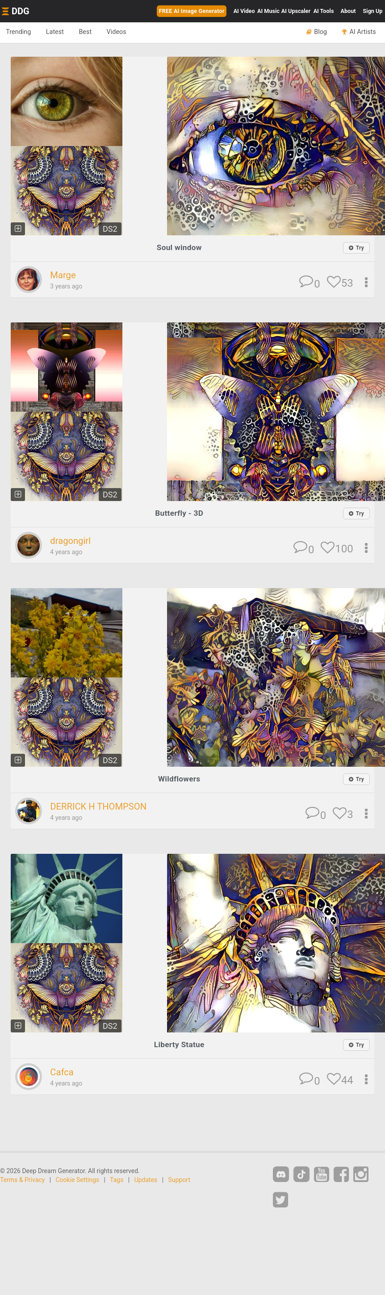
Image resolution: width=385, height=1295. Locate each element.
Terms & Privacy (22, 1179)
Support (179, 1179)
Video (244, 11)
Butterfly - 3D (179, 513)
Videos (123, 32)
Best (90, 32)
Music (268, 11)
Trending (19, 32)
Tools (324, 11)
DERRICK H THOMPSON (100, 806)
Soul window (178, 247)
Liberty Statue (179, 1044)
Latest (58, 32)
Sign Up (373, 11)
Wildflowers (179, 778)
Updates (146, 1179)
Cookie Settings (78, 1179)
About (348, 11)
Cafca (62, 1071)
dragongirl (71, 540)
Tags (116, 1179)
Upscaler (295, 11)
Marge (63, 275)
